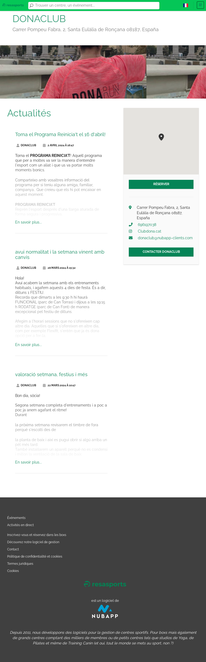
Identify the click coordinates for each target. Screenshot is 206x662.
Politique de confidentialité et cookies (34, 556)
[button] (161, 137)
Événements (16, 518)
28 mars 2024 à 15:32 (59, 267)
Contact (13, 549)
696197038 (147, 224)
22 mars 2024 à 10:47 (59, 385)
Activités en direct (20, 525)
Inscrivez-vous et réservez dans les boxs (36, 535)
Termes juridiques (20, 564)
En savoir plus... (28, 222)
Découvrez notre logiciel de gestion (33, 542)
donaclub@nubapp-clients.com (165, 238)
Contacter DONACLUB (161, 252)
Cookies (13, 571)
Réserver (161, 184)
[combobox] (96, 5)
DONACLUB (26, 145)
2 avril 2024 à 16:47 (58, 145)
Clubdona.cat (149, 231)
